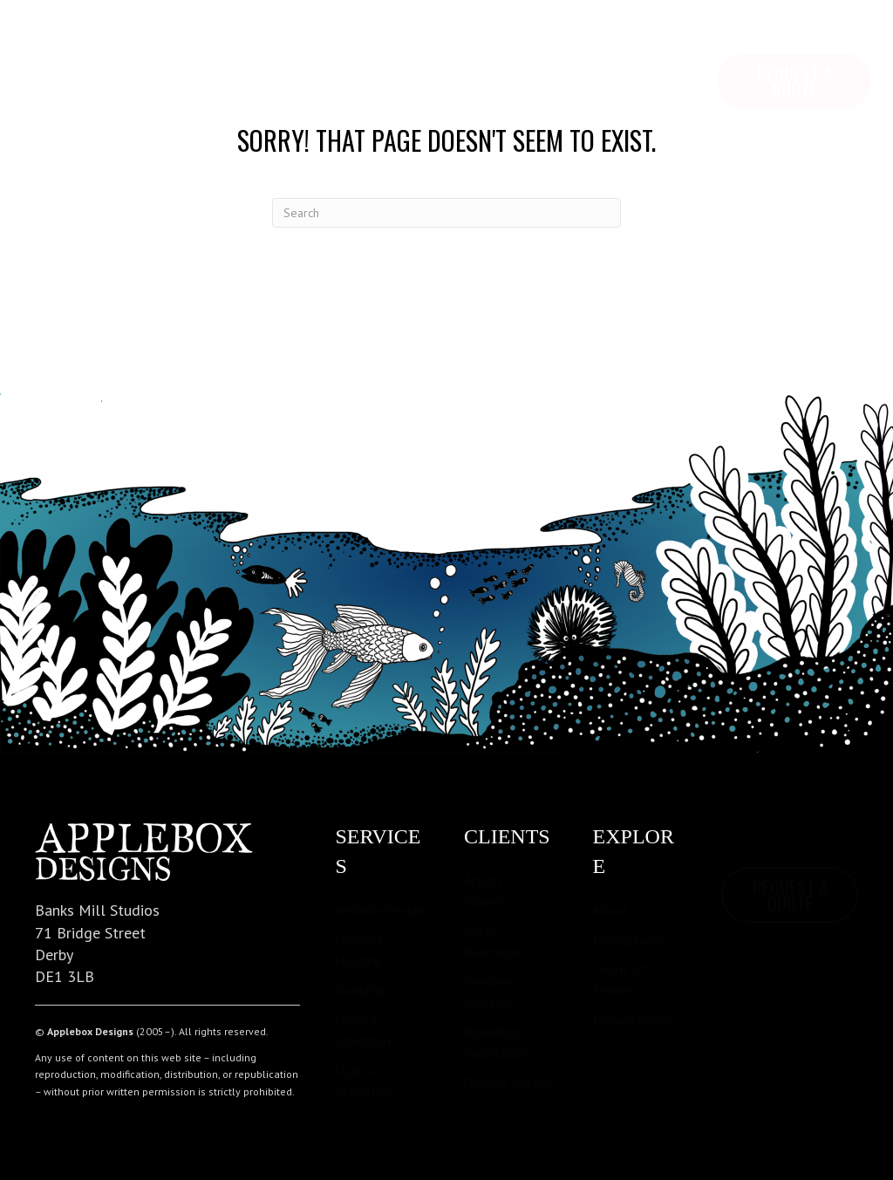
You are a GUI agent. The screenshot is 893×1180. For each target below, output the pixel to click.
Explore (143, 44)
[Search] (446, 213)
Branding (360, 990)
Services (243, 44)
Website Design (379, 909)
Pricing (339, 44)
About (611, 909)
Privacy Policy (632, 1019)
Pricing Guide (629, 939)
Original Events (508, 1082)
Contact (435, 44)
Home (58, 44)
